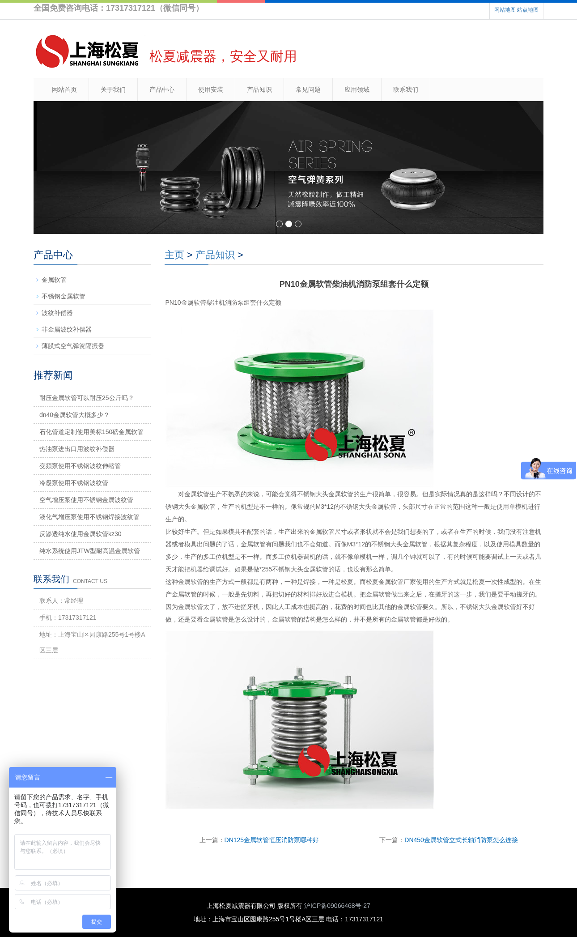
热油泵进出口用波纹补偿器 (77, 448)
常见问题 (308, 89)
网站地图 (505, 10)
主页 (174, 254)
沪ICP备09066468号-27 (337, 905)
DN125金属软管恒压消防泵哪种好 (272, 839)
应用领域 (356, 89)
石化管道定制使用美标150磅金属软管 (91, 431)
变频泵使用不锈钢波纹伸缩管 (80, 465)
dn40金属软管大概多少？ (74, 414)
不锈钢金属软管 (63, 296)
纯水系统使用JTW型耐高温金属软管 (89, 550)
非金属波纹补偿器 (67, 329)
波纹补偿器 (57, 312)
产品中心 (161, 89)
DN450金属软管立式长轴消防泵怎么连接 (461, 839)
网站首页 (64, 89)
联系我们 (405, 89)
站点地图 (528, 10)
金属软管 (54, 279)
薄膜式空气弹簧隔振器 (73, 345)
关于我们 (113, 89)
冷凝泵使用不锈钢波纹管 (73, 482)
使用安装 (210, 89)
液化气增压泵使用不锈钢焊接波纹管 (89, 516)
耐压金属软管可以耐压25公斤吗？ (86, 397)
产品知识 (259, 89)
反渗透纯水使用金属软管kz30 (80, 533)
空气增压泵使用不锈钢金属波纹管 (86, 499)
